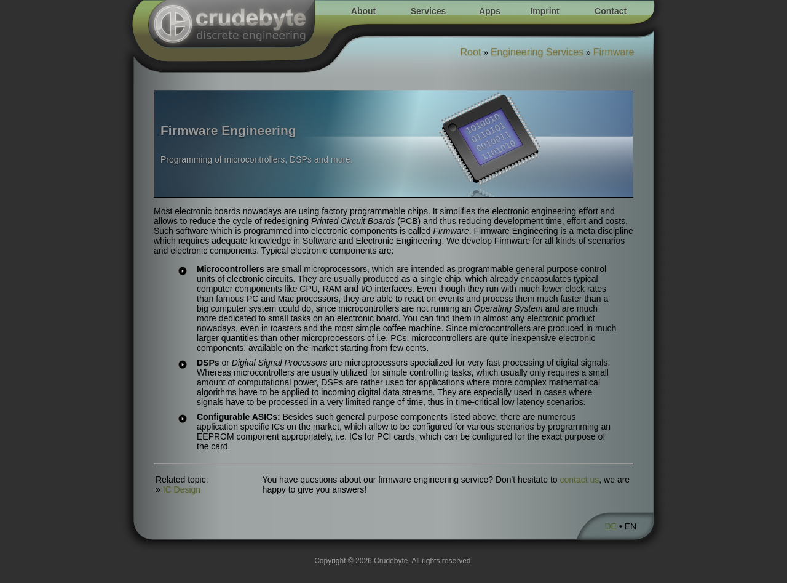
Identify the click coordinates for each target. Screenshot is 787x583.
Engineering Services (537, 52)
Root (471, 52)
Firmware (614, 52)
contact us (579, 479)
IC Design (181, 489)
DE (610, 526)
